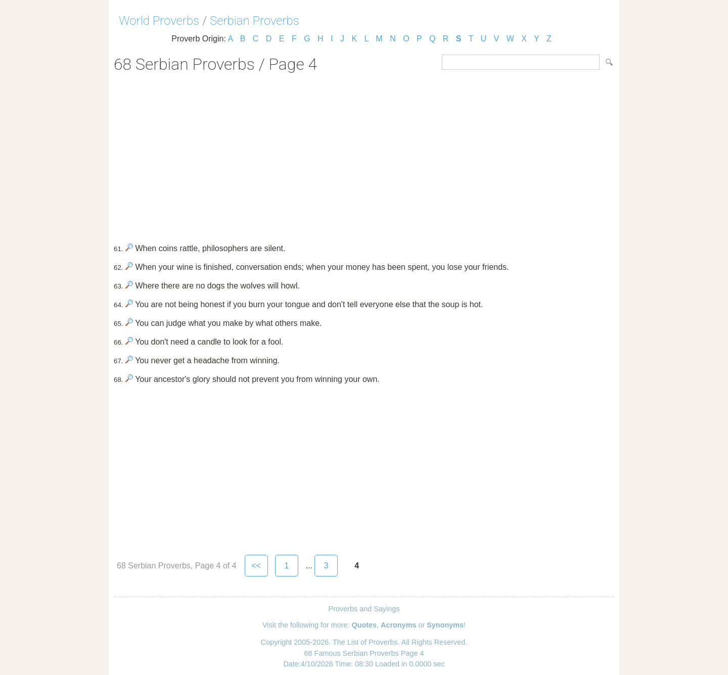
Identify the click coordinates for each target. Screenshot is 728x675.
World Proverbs (159, 21)
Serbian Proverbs (254, 21)
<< (256, 565)
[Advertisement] (364, 154)
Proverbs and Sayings (364, 609)
